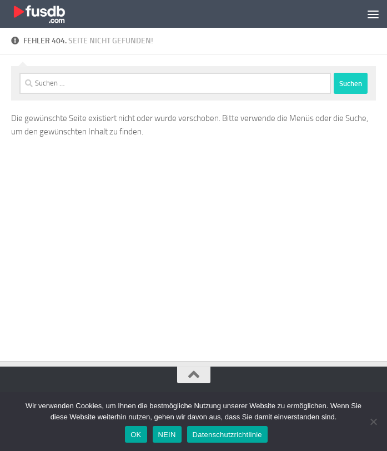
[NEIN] (373, 421)
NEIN (167, 434)
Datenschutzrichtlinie (227, 434)
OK (135, 434)
